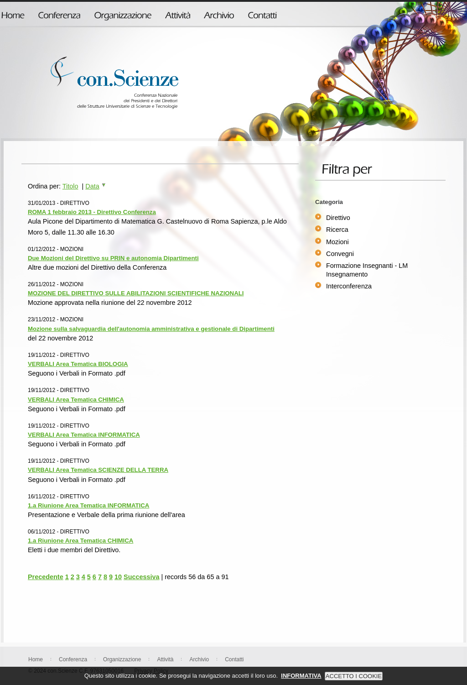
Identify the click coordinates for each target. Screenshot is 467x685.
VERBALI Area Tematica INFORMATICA (84, 434)
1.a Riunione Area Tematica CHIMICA (80, 540)
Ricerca (337, 229)
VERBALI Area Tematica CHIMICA (76, 399)
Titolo (70, 186)
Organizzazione (122, 659)
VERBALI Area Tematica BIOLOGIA (78, 364)
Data (95, 186)
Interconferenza (349, 286)
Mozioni (337, 242)
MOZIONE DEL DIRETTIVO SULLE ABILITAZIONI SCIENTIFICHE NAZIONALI (136, 293)
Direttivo (338, 217)
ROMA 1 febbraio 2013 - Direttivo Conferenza (92, 212)
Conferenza (73, 659)
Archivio (199, 659)
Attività (165, 659)
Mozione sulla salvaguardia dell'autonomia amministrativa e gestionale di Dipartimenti (151, 328)
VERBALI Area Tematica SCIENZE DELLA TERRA (98, 469)
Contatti (234, 659)
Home (35, 659)
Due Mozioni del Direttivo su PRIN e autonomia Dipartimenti (113, 258)
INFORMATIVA (301, 679)
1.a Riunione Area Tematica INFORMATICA (88, 505)
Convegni (340, 253)
